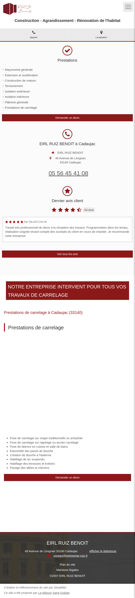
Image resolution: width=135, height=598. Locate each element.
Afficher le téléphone (102, 551)
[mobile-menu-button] (128, 7)
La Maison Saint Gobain (54, 592)
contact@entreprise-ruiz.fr (71, 555)
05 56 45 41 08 (68, 173)
